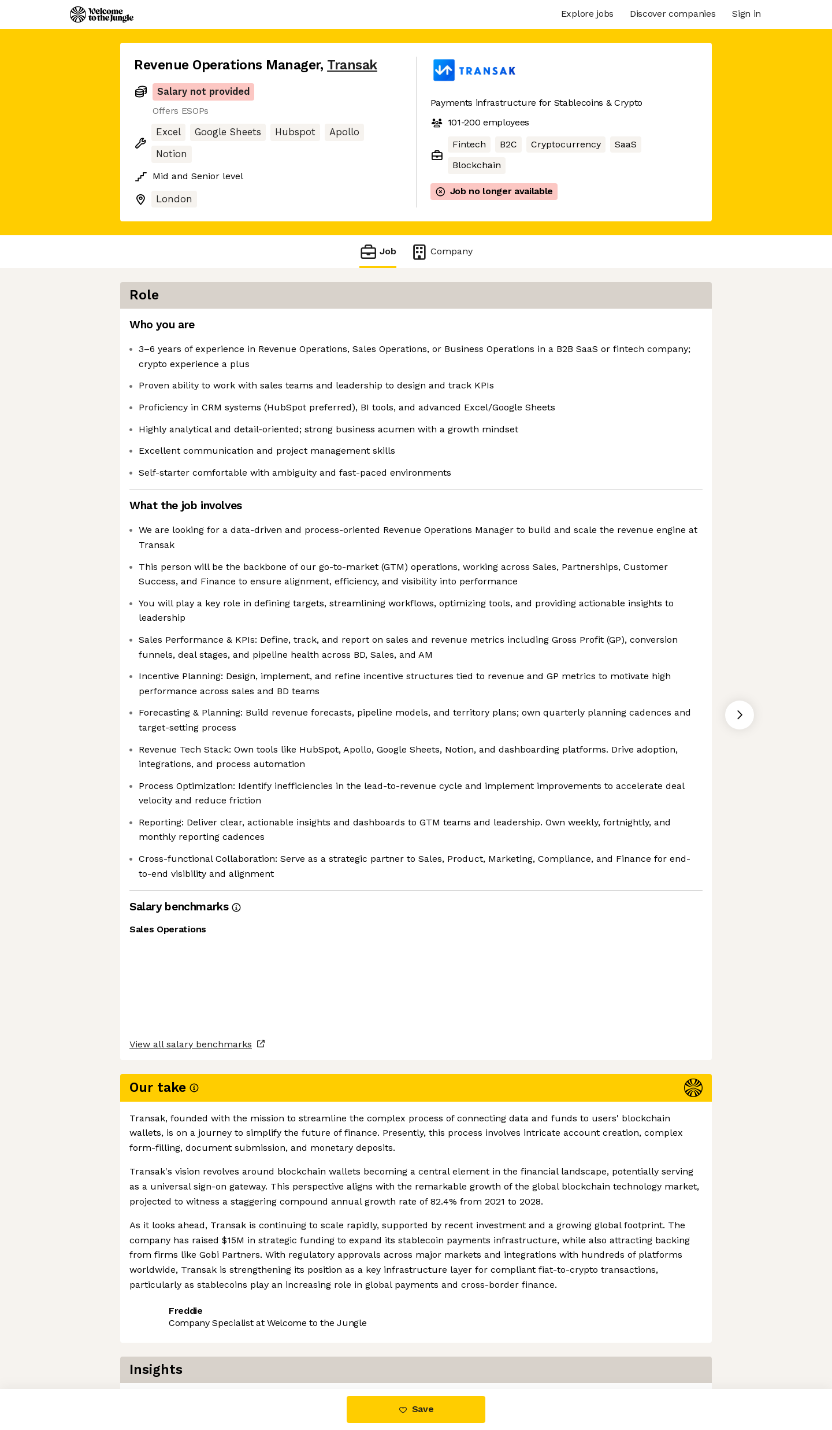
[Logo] (101, 14)
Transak (352, 65)
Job (377, 251)
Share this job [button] (165, 1340)
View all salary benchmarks (190, 1295)
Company (441, 251)
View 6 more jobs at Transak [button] (279, 1340)
